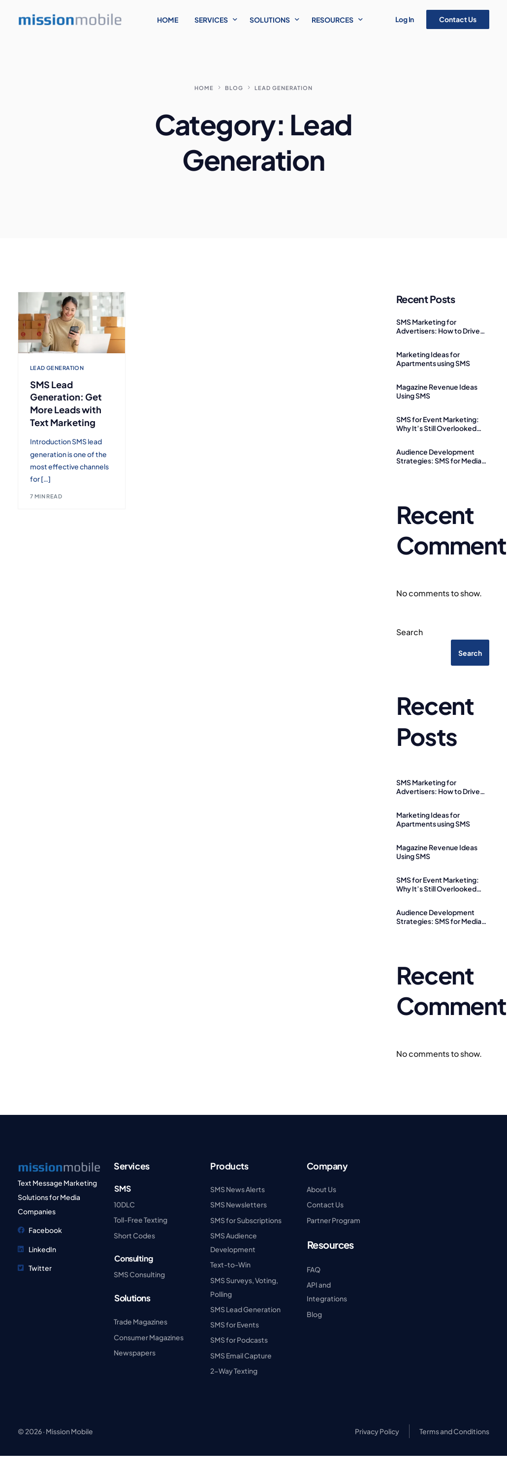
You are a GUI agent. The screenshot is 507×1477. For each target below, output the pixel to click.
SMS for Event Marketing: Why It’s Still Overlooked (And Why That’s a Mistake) (439, 423)
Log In (404, 19)
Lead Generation (57, 367)
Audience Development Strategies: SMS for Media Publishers (438, 456)
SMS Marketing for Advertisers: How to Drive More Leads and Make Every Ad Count (441, 326)
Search (409, 632)
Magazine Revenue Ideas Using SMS (436, 391)
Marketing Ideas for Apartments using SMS (433, 359)
